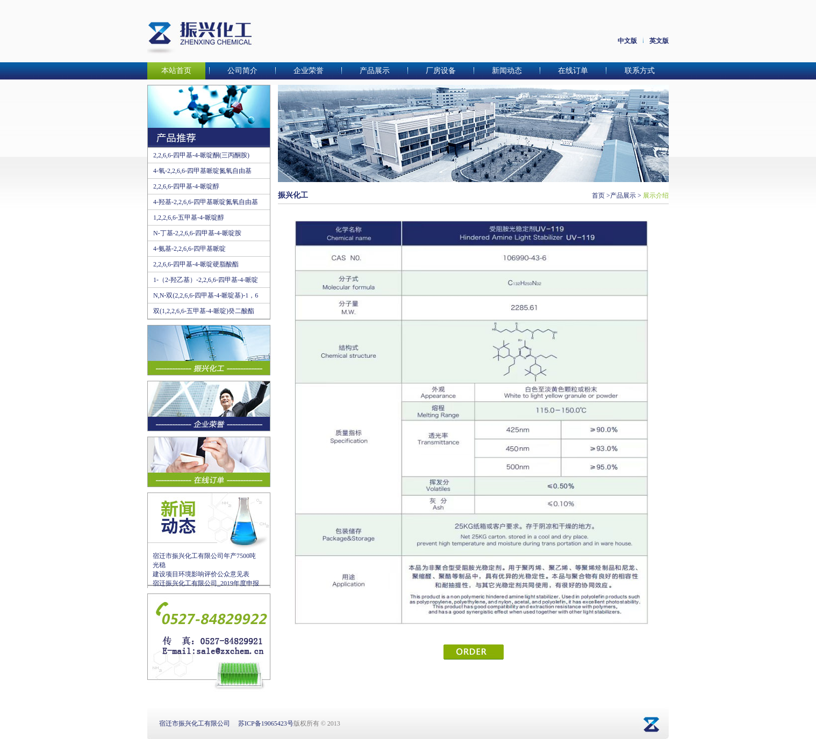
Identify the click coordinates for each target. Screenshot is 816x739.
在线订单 (573, 71)
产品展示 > (625, 195)
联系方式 (640, 71)
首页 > (601, 195)
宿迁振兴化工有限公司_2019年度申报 (206, 583)
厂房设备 (441, 71)
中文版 (627, 41)
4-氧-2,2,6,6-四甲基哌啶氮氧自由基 (202, 171)
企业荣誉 (309, 71)
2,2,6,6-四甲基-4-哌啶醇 (186, 186)
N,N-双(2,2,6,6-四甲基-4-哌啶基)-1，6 (205, 295)
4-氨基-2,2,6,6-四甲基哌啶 (189, 248)
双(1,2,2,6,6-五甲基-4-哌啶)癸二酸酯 (203, 311)
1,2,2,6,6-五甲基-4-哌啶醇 (188, 217)
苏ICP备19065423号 (266, 723)
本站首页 (176, 71)
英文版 (659, 41)
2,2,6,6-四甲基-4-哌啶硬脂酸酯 (196, 264)
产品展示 (375, 71)
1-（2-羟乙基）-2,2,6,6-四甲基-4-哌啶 (205, 280)
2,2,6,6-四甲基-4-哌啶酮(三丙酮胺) (201, 155)
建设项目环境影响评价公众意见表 (201, 574)
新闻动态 (507, 71)
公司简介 (242, 71)
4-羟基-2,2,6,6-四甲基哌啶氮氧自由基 (205, 202)
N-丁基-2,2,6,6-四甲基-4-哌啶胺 (197, 233)
